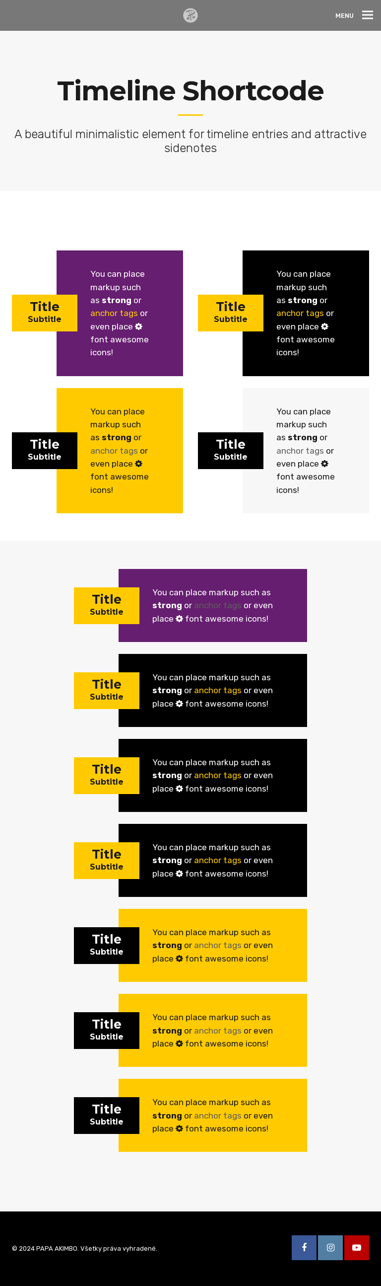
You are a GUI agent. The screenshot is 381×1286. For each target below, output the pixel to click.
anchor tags (114, 313)
